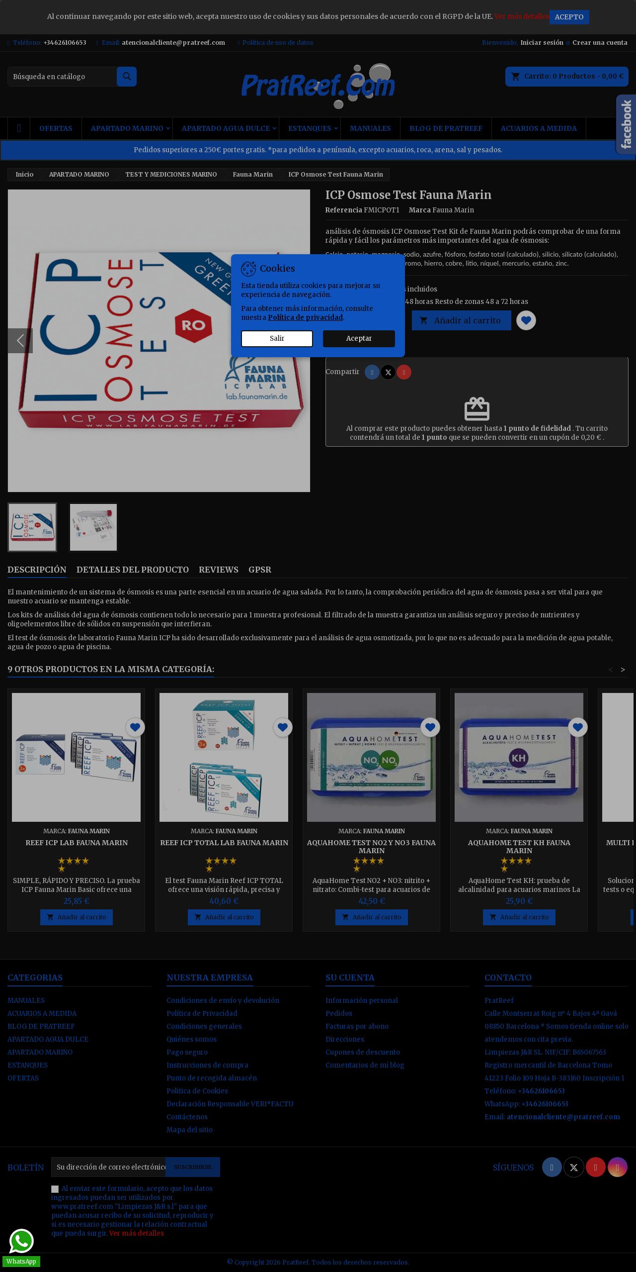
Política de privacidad (305, 317)
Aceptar (359, 338)
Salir (277, 338)
